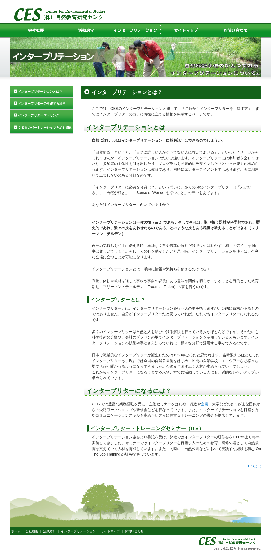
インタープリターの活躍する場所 (42, 103)
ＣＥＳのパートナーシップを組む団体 (45, 127)
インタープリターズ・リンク (38, 115)
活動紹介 (49, 531)
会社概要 (32, 531)
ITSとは (254, 466)
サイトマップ (110, 531)
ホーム (16, 531)
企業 (204, 404)
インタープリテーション (78, 531)
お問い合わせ (134, 531)
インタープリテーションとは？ (40, 91)
